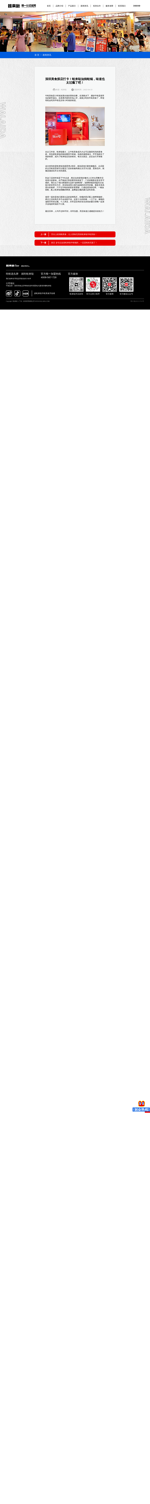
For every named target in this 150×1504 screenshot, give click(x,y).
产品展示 (72, 6)
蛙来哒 (59, 152)
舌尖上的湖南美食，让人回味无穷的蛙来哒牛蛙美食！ (74, 234)
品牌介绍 (59, 6)
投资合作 (97, 6)
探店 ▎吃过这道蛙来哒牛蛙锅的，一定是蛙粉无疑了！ (74, 243)
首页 (49, 6)
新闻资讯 (84, 6)
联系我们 (122, 6)
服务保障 (109, 6)
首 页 (37, 55)
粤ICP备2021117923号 (137, 301)
